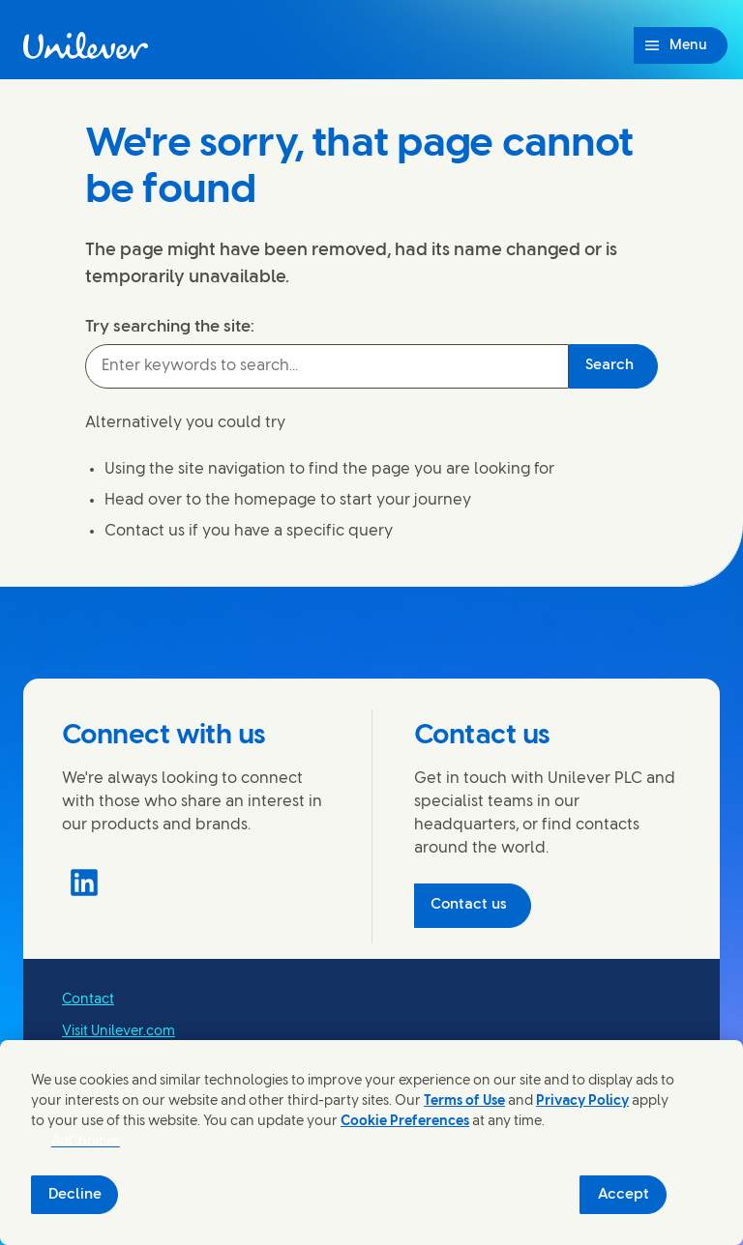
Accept (623, 1194)
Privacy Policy (582, 1101)
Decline (75, 1194)
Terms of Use (464, 1101)
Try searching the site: (169, 326)
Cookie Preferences (405, 1122)
